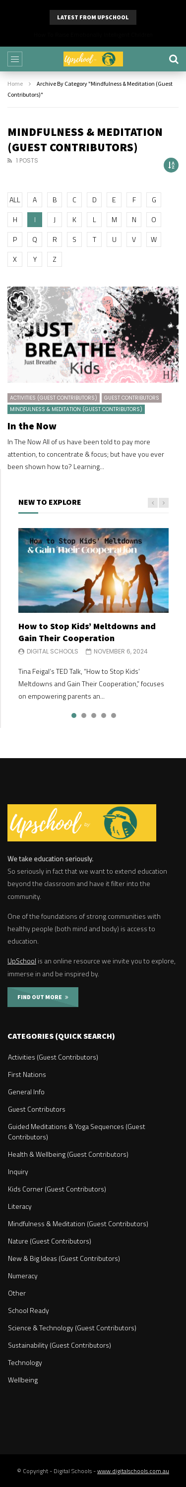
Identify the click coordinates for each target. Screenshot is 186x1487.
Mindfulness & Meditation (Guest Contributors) (76, 409)
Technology (25, 1362)
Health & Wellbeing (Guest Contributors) (68, 1154)
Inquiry (18, 1171)
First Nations (27, 1074)
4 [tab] (103, 715)
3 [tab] (93, 715)
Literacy (20, 1206)
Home (15, 83)
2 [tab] (83, 715)
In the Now (32, 425)
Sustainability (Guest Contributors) (59, 1345)
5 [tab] (113, 715)
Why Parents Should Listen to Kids (93, 34)
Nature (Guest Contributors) (49, 1241)
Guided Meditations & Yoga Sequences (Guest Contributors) (76, 1131)
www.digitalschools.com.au (133, 1471)
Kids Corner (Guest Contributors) (57, 1189)
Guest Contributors (131, 398)
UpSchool (21, 960)
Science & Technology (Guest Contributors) (72, 1327)
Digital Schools (52, 651)
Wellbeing (23, 1379)
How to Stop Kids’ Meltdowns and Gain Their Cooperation (87, 632)
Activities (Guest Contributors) (53, 398)
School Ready (28, 1310)
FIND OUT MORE (42, 997)
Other (17, 1293)
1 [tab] (73, 715)
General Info (26, 1091)
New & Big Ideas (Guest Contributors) (64, 1258)
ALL (14, 199)
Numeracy (23, 1275)
